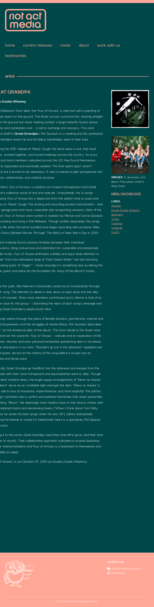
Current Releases (37, 45)
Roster (65, 45)
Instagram (117, 227)
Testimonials (15, 55)
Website (116, 205)
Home (10, 45)
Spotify (115, 232)
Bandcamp (117, 214)
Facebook (117, 223)
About (84, 45)
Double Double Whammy (125, 210)
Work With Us (108, 45)
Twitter (115, 219)
